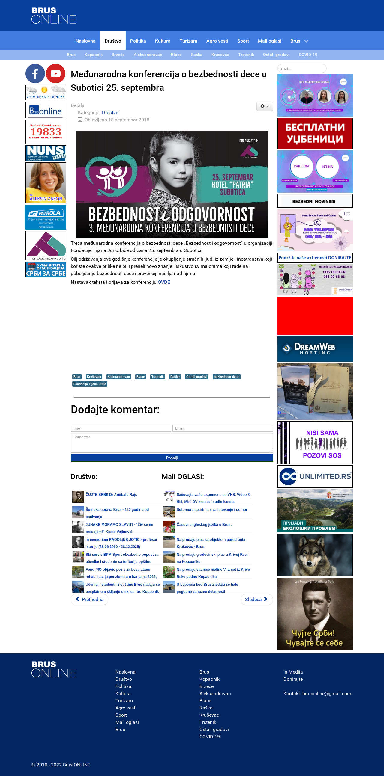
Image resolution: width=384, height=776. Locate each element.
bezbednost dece (226, 376)
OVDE (164, 282)
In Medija (293, 672)
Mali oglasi (127, 722)
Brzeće (207, 686)
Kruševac (94, 376)
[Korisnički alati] (264, 106)
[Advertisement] (46, 368)
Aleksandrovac (119, 376)
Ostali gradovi (196, 376)
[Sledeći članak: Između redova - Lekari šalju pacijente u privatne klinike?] (257, 599)
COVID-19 (210, 736)
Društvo (110, 112)
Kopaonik (210, 679)
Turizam (124, 700)
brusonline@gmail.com (326, 693)
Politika (123, 686)
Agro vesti (126, 708)
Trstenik (158, 376)
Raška (175, 376)
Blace (140, 376)
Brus (77, 376)
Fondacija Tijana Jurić (90, 383)
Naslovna (126, 672)
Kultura (123, 693)
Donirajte (293, 679)
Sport (121, 715)
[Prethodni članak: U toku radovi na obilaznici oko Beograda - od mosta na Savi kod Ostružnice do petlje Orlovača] (89, 599)
